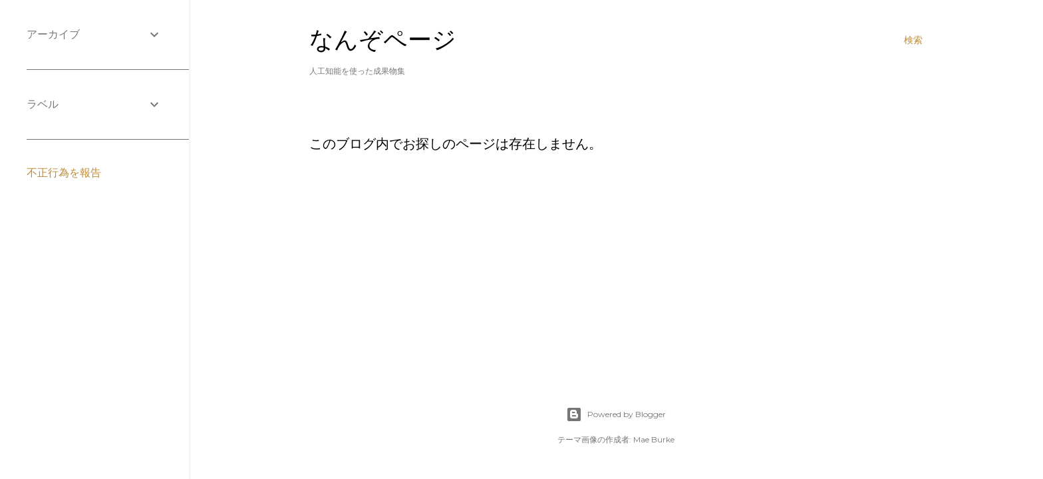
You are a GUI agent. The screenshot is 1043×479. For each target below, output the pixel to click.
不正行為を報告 (64, 172)
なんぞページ (382, 39)
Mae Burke (653, 439)
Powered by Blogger (616, 414)
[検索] (913, 40)
